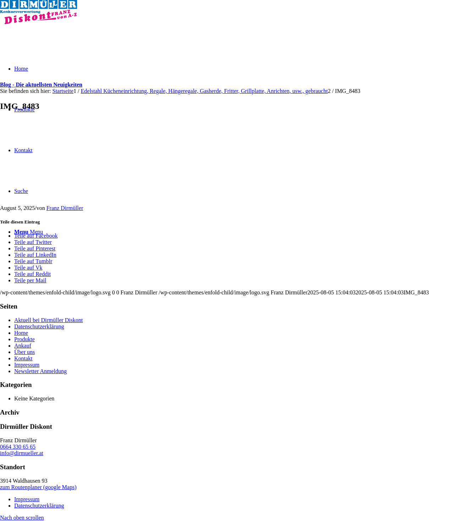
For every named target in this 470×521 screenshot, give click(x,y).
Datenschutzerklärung (39, 326)
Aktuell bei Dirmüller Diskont (48, 320)
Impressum (26, 365)
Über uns (24, 352)
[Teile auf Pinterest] (34, 248)
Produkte (24, 339)
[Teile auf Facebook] (36, 236)
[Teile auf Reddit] (32, 274)
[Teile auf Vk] (28, 268)
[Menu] (28, 232)
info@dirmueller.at (21, 453)
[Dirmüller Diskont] (38, 22)
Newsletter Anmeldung (40, 371)
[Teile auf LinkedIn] (35, 255)
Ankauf (22, 346)
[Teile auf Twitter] (33, 242)
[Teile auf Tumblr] (33, 261)
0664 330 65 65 (17, 447)
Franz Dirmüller (65, 208)
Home (21, 333)
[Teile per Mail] (30, 280)
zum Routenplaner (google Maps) (38, 487)
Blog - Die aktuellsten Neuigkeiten (41, 85)
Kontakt (23, 358)
